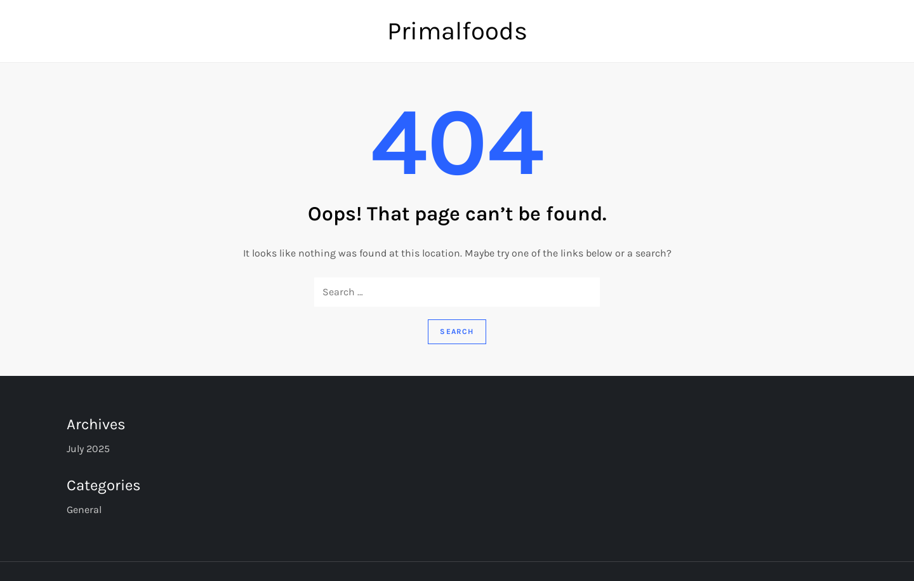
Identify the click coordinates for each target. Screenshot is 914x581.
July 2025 (88, 449)
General (84, 510)
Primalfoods (457, 31)
